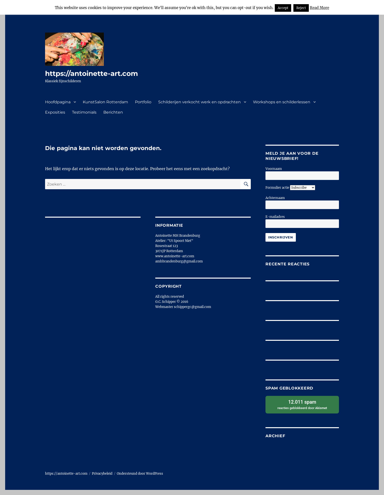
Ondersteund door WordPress (140, 473)
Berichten (113, 112)
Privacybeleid (102, 473)
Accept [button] (283, 8)
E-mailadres (275, 217)
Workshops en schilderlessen (281, 102)
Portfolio (143, 102)
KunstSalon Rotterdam (105, 102)
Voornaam (273, 169)
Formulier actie (277, 188)
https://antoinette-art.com (91, 73)
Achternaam (275, 198)
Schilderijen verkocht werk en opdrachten (199, 102)
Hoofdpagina (58, 102)
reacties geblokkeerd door (302, 404)
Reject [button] (301, 8)
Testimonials (84, 112)
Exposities (55, 112)
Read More (319, 7)
